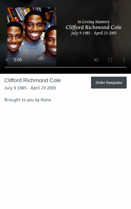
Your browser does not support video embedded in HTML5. (65, 37)
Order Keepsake (109, 82)
